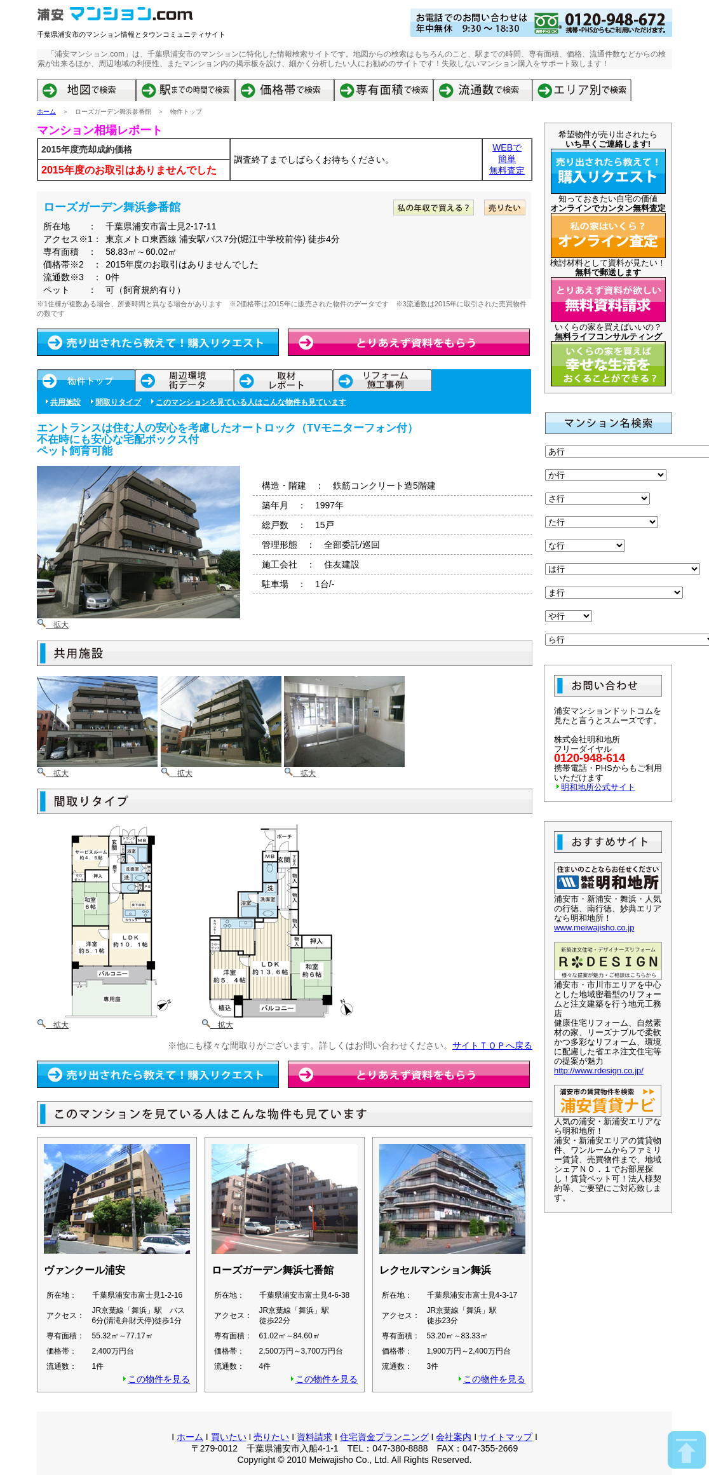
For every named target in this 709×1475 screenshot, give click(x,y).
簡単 (507, 159)
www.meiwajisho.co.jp (594, 927)
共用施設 (65, 402)
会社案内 (453, 1437)
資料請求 (314, 1437)
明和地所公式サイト (598, 787)
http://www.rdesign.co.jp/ (599, 1070)
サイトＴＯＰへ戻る (492, 1045)
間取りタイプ (118, 402)
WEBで (507, 147)
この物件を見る (159, 1379)
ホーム (46, 111)
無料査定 (507, 170)
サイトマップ (505, 1437)
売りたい (271, 1437)
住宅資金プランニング (384, 1437)
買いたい (228, 1437)
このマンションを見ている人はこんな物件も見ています (251, 402)
